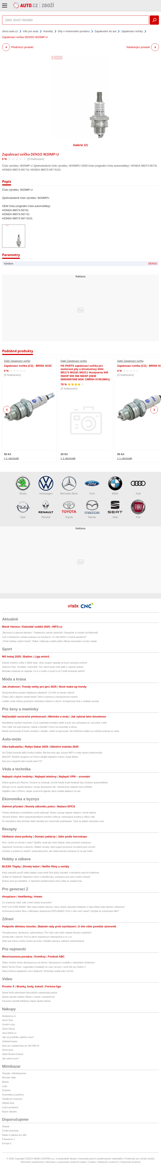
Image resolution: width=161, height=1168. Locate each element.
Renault (46, 509)
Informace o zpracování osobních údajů (65, 1162)
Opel (23, 509)
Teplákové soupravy (12, 1099)
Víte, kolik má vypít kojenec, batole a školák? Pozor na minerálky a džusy (39, 727)
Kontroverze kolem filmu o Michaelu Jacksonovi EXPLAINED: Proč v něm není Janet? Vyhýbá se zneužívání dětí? (60, 911)
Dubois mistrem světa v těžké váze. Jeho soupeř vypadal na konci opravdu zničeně (44, 662)
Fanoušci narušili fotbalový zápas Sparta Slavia (26, 1001)
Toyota (69, 509)
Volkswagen (46, 485)
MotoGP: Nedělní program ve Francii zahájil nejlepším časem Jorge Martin (40, 757)
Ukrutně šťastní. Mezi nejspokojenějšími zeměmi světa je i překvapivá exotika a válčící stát (48, 817)
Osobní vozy (8, 1024)
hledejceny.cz (9, 1016)
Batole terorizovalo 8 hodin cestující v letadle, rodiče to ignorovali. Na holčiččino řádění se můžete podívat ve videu (60, 731)
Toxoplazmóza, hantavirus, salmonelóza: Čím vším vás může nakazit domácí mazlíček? (47, 932)
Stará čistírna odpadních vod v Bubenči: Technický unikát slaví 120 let (37, 971)
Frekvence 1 (8, 1139)
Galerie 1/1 (80, 145)
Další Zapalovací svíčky (17, 361)
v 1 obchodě (11, 458)
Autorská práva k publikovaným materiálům (101, 1158)
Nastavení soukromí (108, 1162)
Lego (4, 1086)
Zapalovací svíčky (132, 31)
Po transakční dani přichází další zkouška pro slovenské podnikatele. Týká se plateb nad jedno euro (53, 821)
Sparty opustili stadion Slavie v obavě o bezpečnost (28, 997)
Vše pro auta (30, 31)
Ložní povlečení (10, 1107)
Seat (115, 509)
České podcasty (10, 1130)
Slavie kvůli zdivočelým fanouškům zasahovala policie (29, 992)
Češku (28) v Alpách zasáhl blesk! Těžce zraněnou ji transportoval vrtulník (40, 697)
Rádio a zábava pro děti (14, 1135)
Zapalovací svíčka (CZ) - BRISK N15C (28, 365)
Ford (92, 485)
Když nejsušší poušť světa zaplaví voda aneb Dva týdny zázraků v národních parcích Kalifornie (50, 872)
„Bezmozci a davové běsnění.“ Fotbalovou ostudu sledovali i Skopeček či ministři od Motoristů (50, 632)
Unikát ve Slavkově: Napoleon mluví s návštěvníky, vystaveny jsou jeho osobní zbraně (46, 877)
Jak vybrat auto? (10, 1058)
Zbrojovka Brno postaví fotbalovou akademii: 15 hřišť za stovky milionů (38, 692)
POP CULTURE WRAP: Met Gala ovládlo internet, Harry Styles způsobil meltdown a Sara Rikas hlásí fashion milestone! (63, 907)
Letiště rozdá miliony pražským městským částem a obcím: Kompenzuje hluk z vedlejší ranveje (50, 701)
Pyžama (6, 1090)
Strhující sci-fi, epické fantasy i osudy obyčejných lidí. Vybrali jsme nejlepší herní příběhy (47, 787)
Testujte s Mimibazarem (14, 1073)
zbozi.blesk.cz (9, 1033)
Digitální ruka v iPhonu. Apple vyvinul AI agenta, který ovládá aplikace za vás (41, 791)
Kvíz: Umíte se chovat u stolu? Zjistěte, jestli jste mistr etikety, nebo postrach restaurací (46, 842)
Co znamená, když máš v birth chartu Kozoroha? (27, 902)
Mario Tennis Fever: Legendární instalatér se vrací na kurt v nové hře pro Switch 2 (44, 967)
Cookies (92, 1162)
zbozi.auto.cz (10, 31)
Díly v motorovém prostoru (74, 31)
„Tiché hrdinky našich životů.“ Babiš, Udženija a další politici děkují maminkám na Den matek (49, 641)
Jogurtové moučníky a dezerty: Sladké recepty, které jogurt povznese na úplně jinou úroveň (48, 847)
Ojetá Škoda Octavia (12, 1054)
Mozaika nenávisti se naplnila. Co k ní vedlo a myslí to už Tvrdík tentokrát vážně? (43, 671)
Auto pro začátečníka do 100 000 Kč (20, 1045)
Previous (7, 409)
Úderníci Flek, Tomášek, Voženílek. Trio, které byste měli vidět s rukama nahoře (42, 667)
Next (154, 410)
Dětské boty (8, 1103)
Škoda (23, 485)
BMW (115, 485)
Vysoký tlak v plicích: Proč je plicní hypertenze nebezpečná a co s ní (37, 937)
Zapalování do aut (105, 31)
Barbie (5, 1082)
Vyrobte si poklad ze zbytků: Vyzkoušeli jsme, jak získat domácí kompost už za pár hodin (47, 851)
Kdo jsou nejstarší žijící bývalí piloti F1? (22, 761)
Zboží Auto (7, 1050)
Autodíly (48, 31)
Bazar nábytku (9, 1111)
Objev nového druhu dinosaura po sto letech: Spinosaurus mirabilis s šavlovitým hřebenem (48, 962)
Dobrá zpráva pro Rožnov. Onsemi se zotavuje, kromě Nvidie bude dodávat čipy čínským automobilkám (55, 782)
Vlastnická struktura (130, 1162)
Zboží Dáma (8, 1029)
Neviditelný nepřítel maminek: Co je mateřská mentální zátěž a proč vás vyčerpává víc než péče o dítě (54, 722)
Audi (138, 485)
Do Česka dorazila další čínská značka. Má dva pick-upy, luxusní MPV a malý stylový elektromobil (52, 752)
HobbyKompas (9, 1041)
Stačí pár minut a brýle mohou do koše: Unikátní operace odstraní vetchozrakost (43, 941)
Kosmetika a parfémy (13, 1094)
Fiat (138, 509)
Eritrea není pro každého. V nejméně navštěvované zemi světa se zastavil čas (42, 881)
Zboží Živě (7, 1020)
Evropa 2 (6, 1143)
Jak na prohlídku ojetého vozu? (18, 1037)
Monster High (9, 1077)
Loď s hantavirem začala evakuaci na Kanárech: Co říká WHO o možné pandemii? (44, 637)
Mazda (92, 509)
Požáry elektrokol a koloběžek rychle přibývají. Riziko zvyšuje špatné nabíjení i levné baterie (49, 812)
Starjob (5, 1126)
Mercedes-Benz (69, 485)
